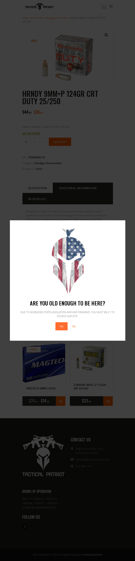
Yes (61, 326)
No (74, 326)
